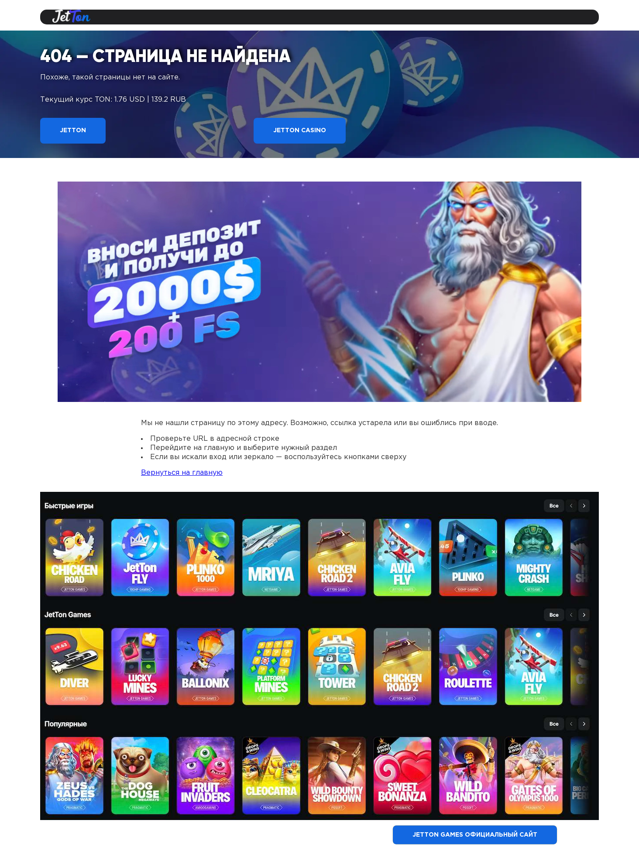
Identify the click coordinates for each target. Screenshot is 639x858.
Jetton (73, 130)
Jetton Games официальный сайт (474, 834)
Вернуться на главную (182, 473)
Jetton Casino (299, 130)
